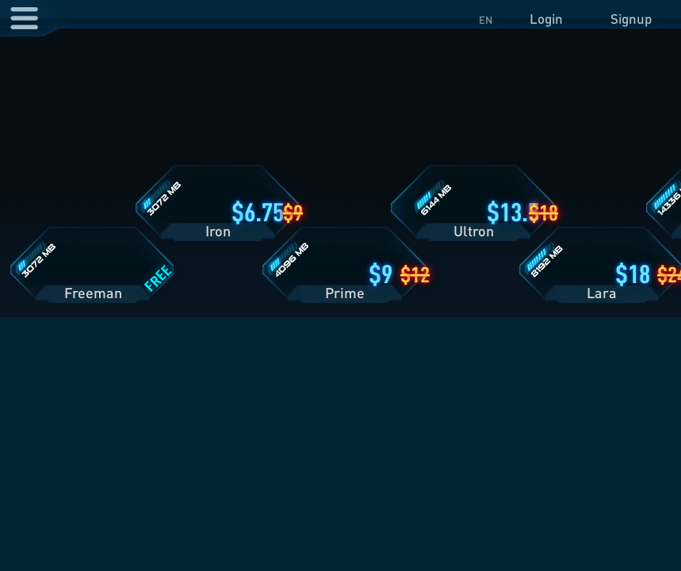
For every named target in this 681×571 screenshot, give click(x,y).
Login (546, 18)
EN (485, 19)
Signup (631, 18)
